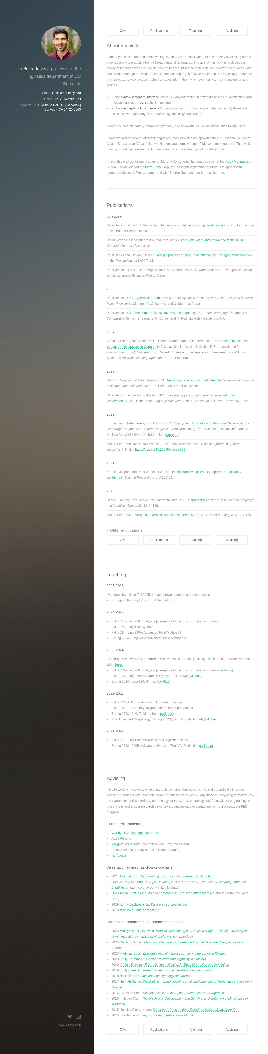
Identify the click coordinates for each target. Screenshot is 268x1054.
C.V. (123, 30)
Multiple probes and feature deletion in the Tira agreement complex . (205, 255)
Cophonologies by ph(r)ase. (208, 500)
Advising (232, 30)
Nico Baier (127, 910)
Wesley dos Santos (133, 882)
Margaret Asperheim (125, 844)
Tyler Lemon (128, 876)
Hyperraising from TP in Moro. (155, 298)
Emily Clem (128, 970)
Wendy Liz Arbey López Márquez (135, 833)
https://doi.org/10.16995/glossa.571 (160, 449)
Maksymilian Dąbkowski (137, 931)
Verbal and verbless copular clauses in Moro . (167, 515)
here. (119, 664)
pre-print (172, 434)
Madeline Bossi (130, 953)
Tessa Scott (128, 893)
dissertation (217, 149)
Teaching (195, 30)
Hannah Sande (130, 981)
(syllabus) (226, 670)
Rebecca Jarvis (130, 942)
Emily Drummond (132, 959)
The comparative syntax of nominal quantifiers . (168, 313)
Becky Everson (122, 850)
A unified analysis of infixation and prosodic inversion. (192, 225)
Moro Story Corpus (158, 167)
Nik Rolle (126, 976)
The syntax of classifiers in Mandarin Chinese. (206, 423)
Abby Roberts (121, 838)
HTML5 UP (74, 1025)
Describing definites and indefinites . (191, 380)
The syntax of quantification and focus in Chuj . (213, 240)
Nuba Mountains (237, 161)
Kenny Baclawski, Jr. (134, 904)
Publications (159, 30)
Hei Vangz (118, 855)
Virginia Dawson (131, 964)
